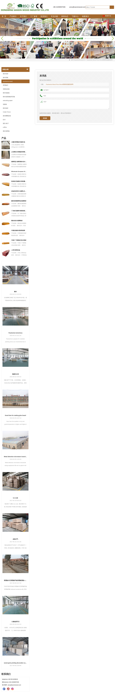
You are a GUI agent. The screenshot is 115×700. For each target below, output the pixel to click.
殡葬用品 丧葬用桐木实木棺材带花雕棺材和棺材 (19, 161)
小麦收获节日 (15, 621)
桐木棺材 (5, 73)
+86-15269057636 (59, 7)
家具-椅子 (6, 123)
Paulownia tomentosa (15, 333)
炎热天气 (15, 539)
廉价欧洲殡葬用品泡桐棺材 (18, 201)
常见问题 (54, 16)
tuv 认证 (15, 498)
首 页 (4, 16)
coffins (5, 127)
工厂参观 (33, 16)
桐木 (15, 291)
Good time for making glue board (15, 415)
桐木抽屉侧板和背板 (9, 96)
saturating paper (8, 100)
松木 (4, 119)
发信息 (45, 118)
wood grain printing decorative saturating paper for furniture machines (15, 663)
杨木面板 (5, 77)
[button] (53, 56)
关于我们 (23, 16)
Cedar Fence (7, 112)
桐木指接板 (6, 93)
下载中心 (75, 16)
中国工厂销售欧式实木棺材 (18, 240)
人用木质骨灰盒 (15, 250)
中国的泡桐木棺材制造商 (18, 230)
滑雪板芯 (5, 85)
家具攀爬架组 (7, 116)
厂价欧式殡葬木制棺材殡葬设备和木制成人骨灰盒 (19, 210)
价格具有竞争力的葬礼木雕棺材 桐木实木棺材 (19, 191)
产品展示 (13, 16)
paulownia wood (79, 60)
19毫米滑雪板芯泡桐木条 (18, 142)
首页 (71, 60)
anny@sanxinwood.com (77, 7)
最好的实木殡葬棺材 (17, 220)
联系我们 (44, 16)
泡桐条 (5, 104)
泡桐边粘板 (6, 89)
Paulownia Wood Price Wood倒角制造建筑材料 (59, 84)
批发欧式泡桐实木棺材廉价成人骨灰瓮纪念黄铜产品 (19, 181)
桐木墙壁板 (6, 131)
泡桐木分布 (15, 374)
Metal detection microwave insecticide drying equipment (15, 456)
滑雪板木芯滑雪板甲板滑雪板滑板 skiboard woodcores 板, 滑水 (15, 580)
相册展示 (85, 16)
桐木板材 (5, 108)
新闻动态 (64, 16)
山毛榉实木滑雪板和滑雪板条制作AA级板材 (19, 152)
